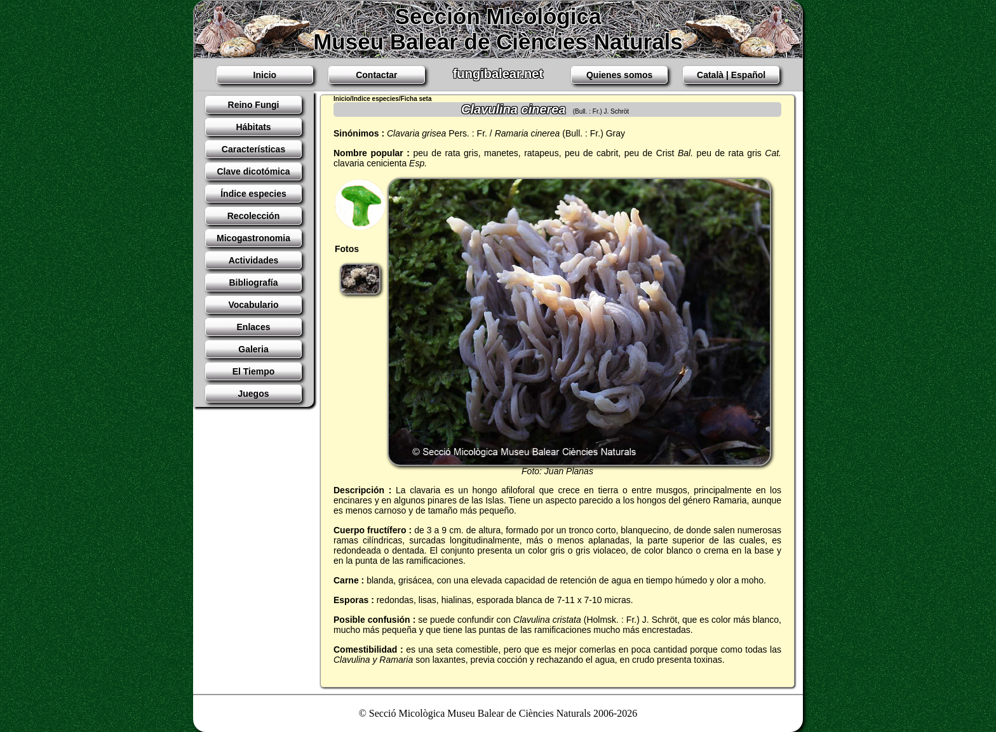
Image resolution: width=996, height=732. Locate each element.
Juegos (253, 394)
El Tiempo (253, 371)
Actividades (254, 260)
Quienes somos (619, 75)
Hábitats (253, 127)
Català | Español (731, 75)
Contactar (376, 75)
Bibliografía (253, 282)
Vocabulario (253, 305)
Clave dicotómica (253, 171)
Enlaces (254, 327)
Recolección (253, 216)
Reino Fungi (253, 105)
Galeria (253, 349)
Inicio (265, 75)
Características (253, 149)
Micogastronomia (253, 238)
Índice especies (253, 194)
